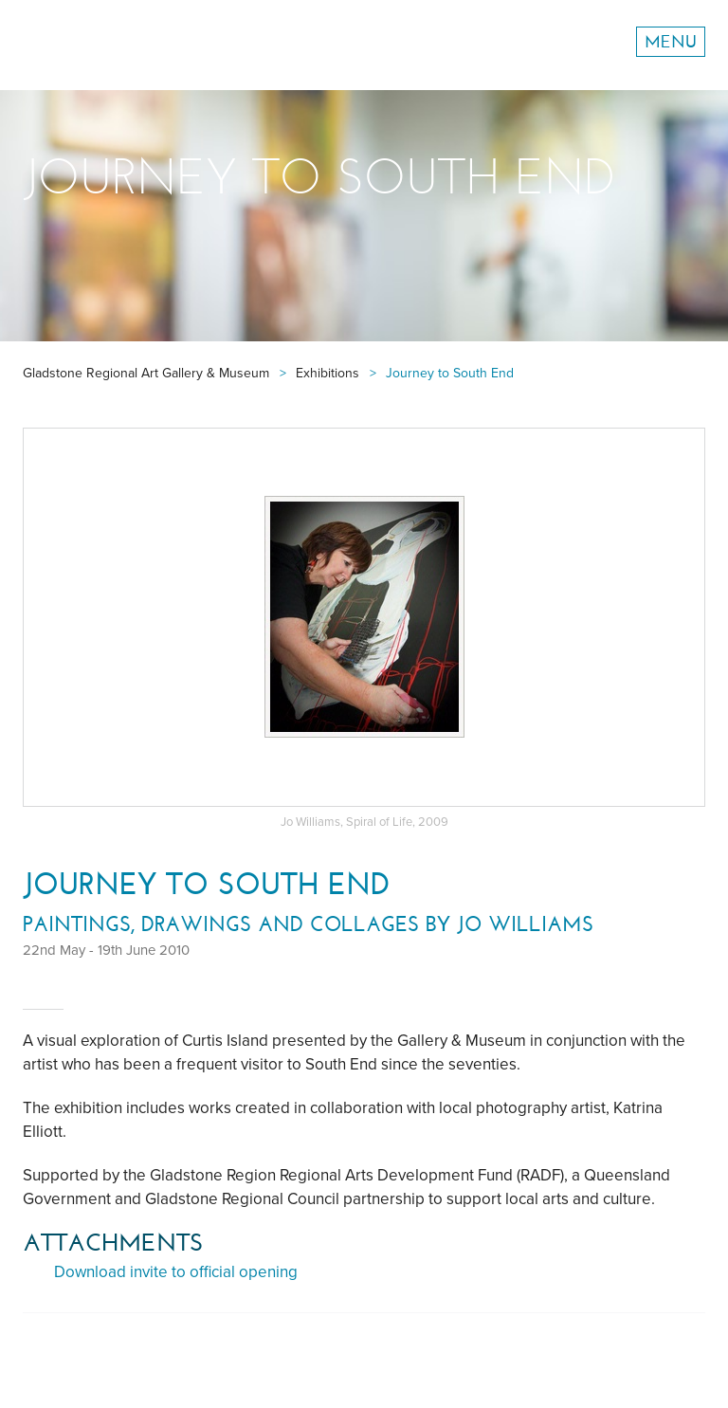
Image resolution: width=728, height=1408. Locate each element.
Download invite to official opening (176, 1272)
